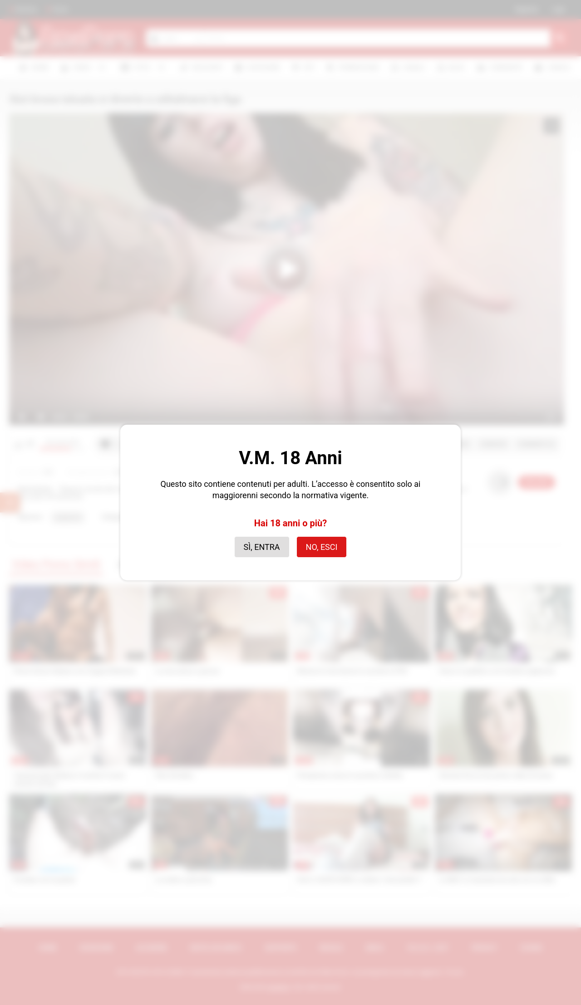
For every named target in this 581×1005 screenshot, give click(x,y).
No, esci (322, 547)
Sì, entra (262, 547)
